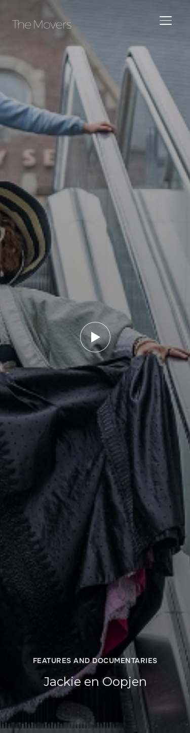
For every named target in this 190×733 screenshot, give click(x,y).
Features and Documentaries (95, 660)
